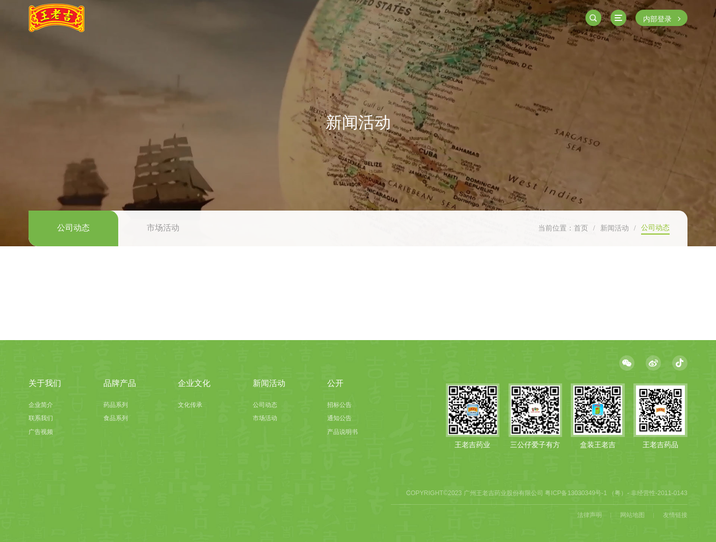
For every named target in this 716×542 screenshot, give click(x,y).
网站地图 (632, 515)
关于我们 (45, 383)
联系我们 (41, 418)
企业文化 (194, 383)
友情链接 (675, 515)
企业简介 (41, 404)
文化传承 (190, 404)
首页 (581, 228)
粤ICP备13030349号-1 (576, 493)
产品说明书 (342, 431)
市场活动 (163, 227)
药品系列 (115, 404)
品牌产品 (119, 383)
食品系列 (115, 418)
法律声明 (589, 515)
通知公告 (339, 418)
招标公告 (339, 404)
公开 (335, 383)
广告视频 (41, 431)
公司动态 (73, 227)
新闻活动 (614, 228)
